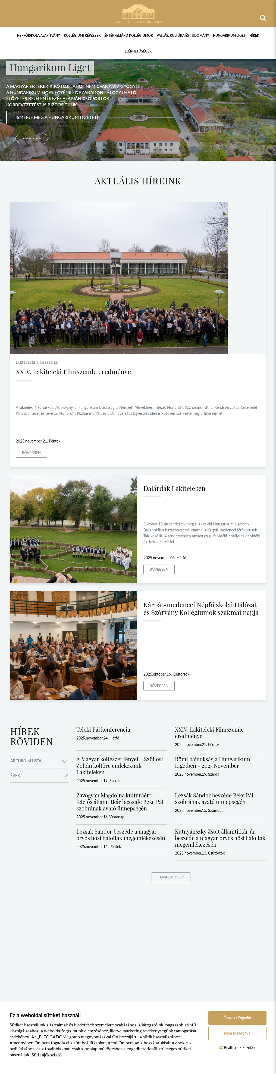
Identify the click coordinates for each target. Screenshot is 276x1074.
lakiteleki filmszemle (37, 362)
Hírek (254, 35)
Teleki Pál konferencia (103, 729)
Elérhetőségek (138, 51)
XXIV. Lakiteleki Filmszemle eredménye (73, 371)
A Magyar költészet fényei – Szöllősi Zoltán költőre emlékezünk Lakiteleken (119, 765)
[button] (17, 139)
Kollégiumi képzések (82, 35)
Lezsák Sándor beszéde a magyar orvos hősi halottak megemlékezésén (120, 834)
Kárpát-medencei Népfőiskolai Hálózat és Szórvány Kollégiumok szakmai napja (201, 608)
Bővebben (31, 452)
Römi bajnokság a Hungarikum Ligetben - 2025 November (212, 762)
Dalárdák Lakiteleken (174, 488)
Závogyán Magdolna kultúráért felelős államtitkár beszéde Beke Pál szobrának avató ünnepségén (120, 801)
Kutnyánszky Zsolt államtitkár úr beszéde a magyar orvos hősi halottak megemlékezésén (220, 838)
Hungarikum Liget (229, 35)
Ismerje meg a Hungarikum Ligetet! (56, 117)
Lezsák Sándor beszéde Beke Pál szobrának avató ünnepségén (214, 798)
